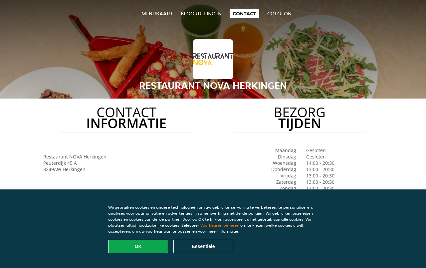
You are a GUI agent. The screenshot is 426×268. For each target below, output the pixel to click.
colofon (279, 13)
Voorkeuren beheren (219, 225)
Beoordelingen (201, 13)
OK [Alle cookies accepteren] (138, 246)
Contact (244, 13)
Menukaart (157, 13)
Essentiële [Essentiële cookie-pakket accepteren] (203, 246)
